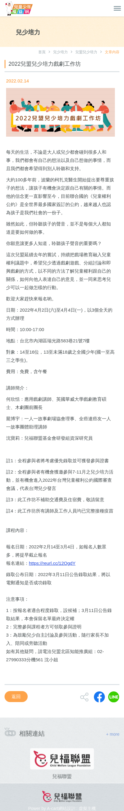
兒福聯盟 (62, 786)
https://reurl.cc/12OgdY (52, 563)
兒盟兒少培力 (86, 52)
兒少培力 (60, 52)
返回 (16, 696)
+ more (112, 737)
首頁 (42, 52)
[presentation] (6, 774)
